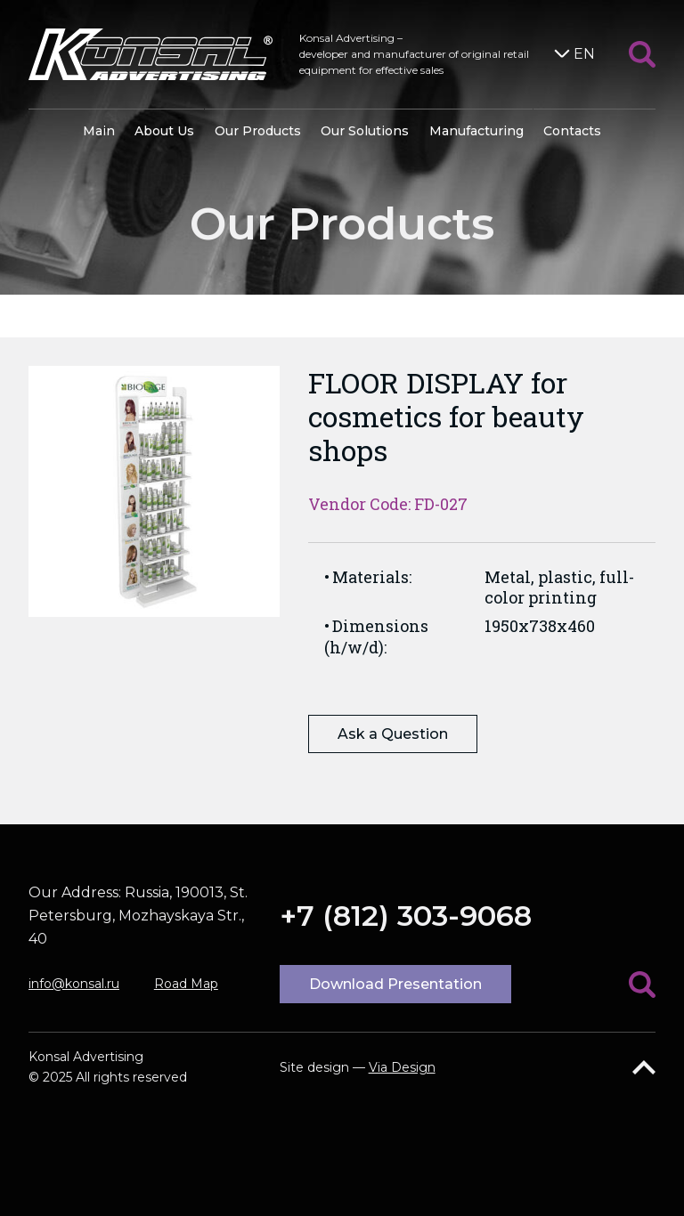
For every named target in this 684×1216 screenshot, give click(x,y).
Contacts (572, 131)
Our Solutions (365, 131)
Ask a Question (393, 734)
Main (99, 131)
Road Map (186, 984)
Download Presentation (395, 984)
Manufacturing (476, 131)
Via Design (402, 1067)
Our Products (258, 131)
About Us (164, 131)
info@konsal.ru (73, 984)
